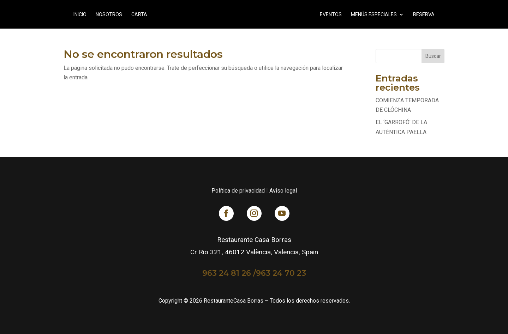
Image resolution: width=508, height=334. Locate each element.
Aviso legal (283, 190)
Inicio (79, 14)
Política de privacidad (238, 190)
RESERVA (424, 14)
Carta (139, 14)
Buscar (433, 56)
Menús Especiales (374, 14)
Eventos (331, 14)
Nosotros (109, 14)
